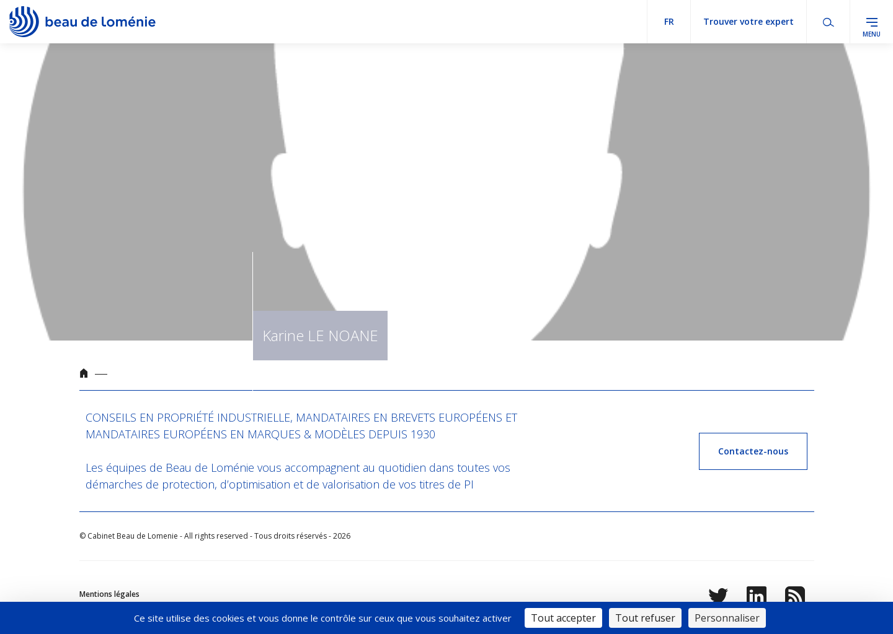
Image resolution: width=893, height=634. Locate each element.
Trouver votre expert (748, 21)
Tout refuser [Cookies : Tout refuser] (645, 618)
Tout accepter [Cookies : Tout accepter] (563, 618)
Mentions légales (109, 594)
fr (669, 21)
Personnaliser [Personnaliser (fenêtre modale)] (727, 618)
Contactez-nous (753, 451)
